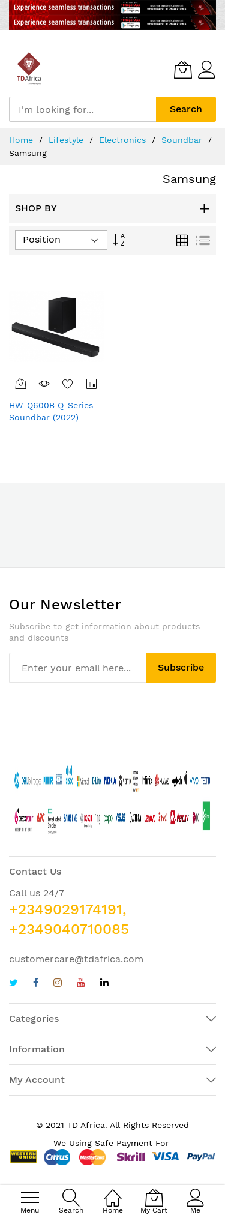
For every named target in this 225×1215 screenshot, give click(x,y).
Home (22, 140)
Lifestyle (67, 140)
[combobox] (82, 109)
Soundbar (183, 140)
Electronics (124, 140)
